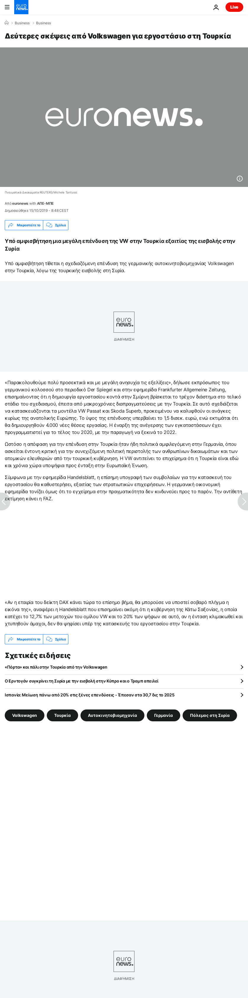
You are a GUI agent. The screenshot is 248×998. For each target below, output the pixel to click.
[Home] (6, 23)
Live (234, 6)
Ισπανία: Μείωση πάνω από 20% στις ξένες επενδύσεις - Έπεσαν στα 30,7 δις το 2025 (90, 694)
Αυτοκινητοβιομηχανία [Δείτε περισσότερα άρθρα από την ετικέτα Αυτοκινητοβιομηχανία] (112, 715)
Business (22, 23)
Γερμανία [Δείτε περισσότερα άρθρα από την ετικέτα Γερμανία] (163, 715)
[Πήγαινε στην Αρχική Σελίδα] (21, 7)
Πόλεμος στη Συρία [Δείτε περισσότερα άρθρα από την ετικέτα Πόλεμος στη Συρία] (210, 715)
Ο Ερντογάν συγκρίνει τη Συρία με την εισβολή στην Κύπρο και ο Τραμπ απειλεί (81, 680)
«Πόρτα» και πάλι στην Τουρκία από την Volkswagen (56, 666)
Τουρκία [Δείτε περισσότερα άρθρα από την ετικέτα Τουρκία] (62, 715)
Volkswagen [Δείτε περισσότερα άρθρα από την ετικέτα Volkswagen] (24, 715)
